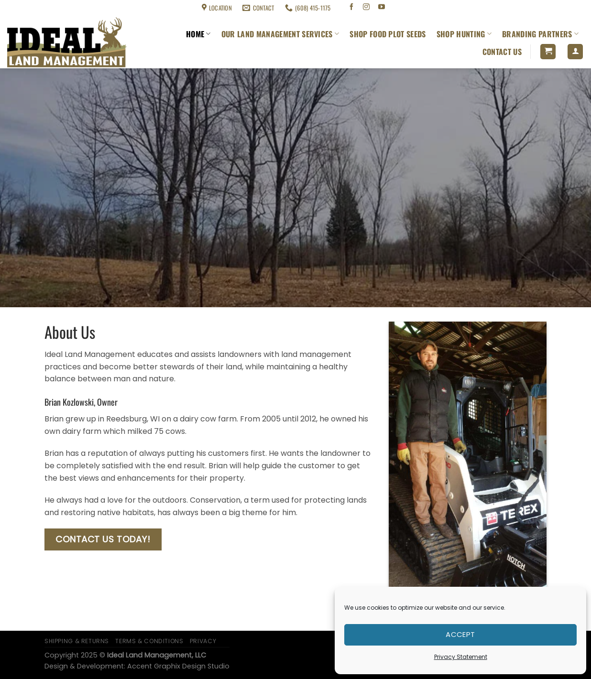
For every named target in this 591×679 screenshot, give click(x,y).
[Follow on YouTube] (382, 8)
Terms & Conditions (84, 7)
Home (198, 34)
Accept (460, 634)
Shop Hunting (464, 34)
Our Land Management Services (280, 34)
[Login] (575, 52)
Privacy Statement (460, 657)
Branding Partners (540, 34)
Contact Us (502, 51)
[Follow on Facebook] (351, 8)
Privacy (203, 641)
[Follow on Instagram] (366, 8)
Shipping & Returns (29, 7)
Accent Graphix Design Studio (178, 666)
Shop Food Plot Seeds (388, 34)
